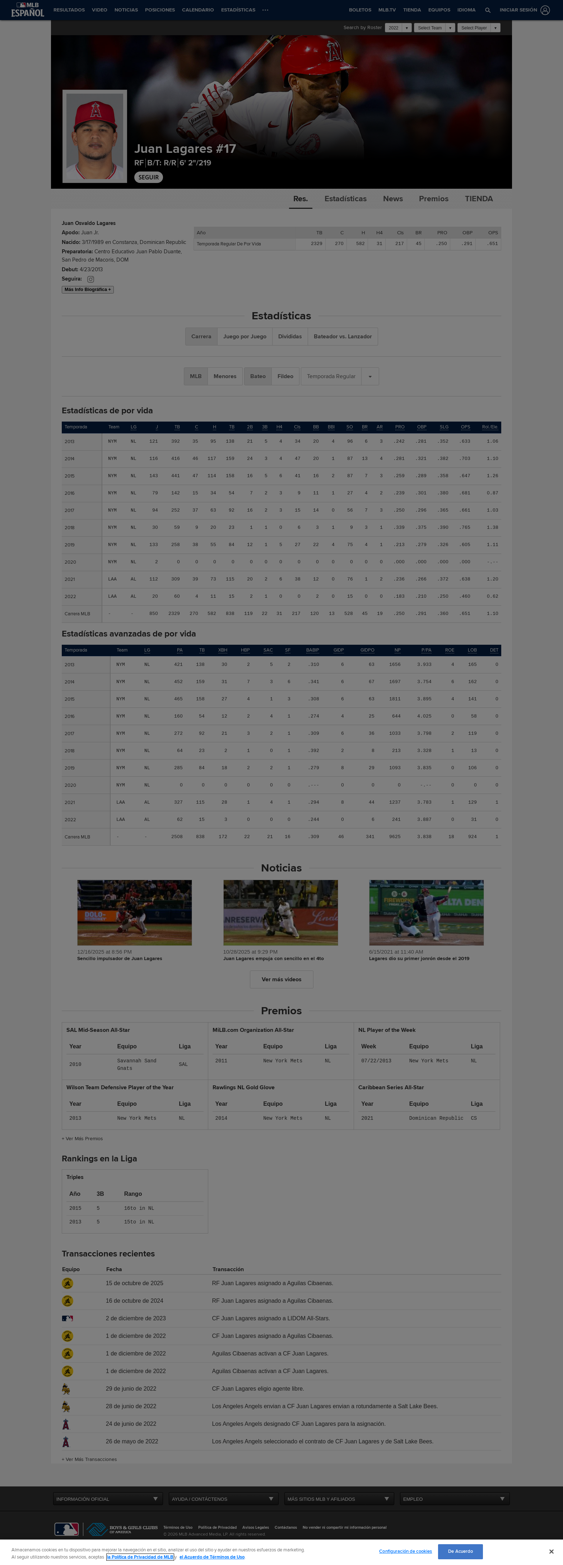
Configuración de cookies (405, 1551)
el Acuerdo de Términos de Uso (212, 1557)
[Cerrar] (551, 1551)
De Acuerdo (460, 1551)
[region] (281, 1552)
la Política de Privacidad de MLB (140, 1557)
